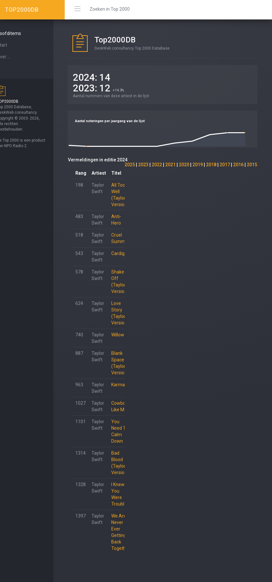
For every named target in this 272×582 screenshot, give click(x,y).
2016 (238, 164)
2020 (184, 164)
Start (13, 45)
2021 (170, 164)
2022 (157, 164)
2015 (252, 164)
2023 (143, 164)
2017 (225, 164)
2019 (197, 164)
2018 (211, 164)
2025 (130, 164)
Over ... (15, 56)
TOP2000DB (22, 9)
